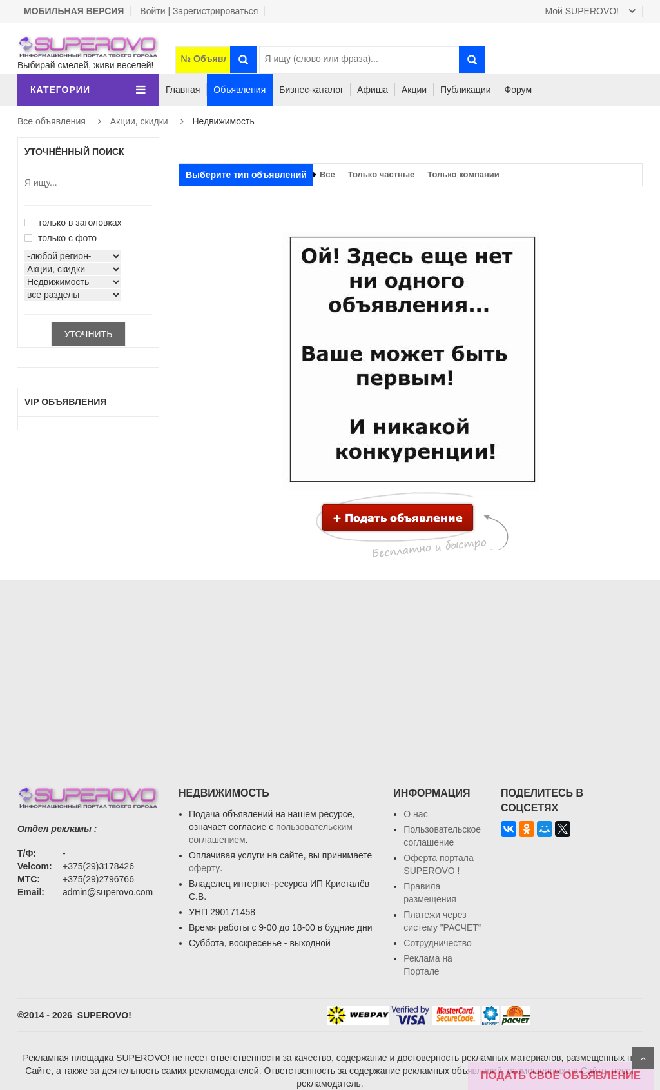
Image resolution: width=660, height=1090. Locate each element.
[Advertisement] (330, 670)
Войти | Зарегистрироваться (199, 11)
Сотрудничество (437, 943)
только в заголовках (73, 222)
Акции (414, 89)
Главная (183, 89)
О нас (415, 814)
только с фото (60, 238)
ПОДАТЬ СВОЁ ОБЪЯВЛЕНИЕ (561, 1075)
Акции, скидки (139, 121)
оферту (204, 868)
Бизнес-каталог (311, 89)
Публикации (465, 89)
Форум (518, 89)
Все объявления (51, 121)
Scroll (643, 1058)
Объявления (239, 89)
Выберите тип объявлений (246, 175)
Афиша (372, 89)
